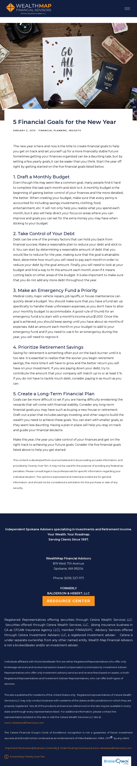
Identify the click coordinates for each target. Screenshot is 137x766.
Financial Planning (53, 130)
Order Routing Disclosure (75, 748)
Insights (75, 130)
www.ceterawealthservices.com (112, 748)
